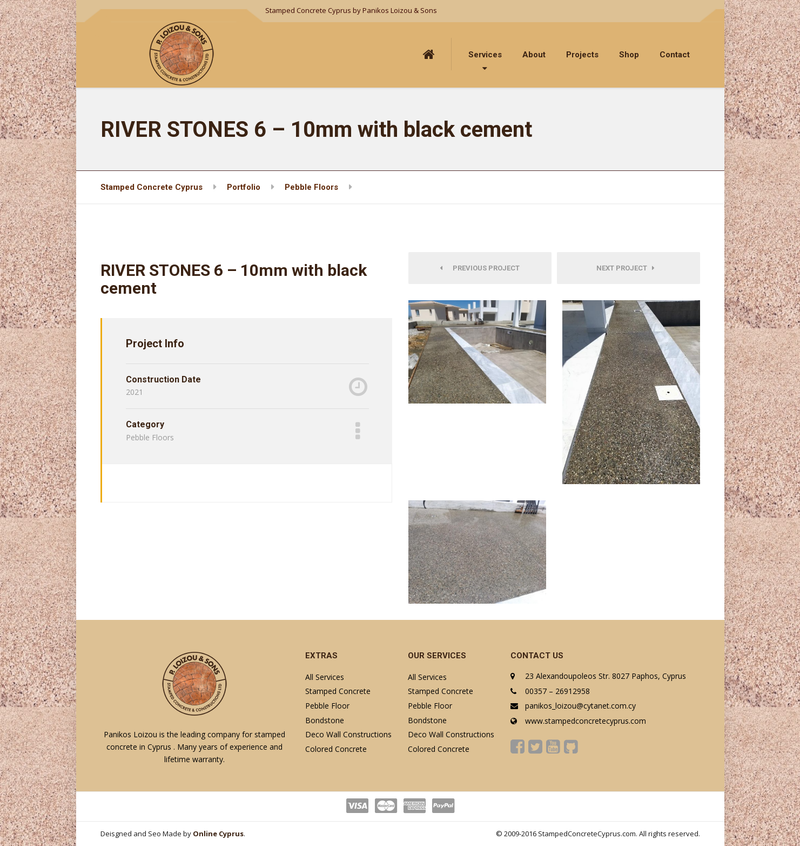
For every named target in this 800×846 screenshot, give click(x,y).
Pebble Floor (327, 705)
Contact (675, 55)
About (534, 55)
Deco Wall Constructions (348, 734)
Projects (582, 55)
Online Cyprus (218, 833)
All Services (324, 677)
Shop (629, 55)
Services (485, 55)
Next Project (625, 268)
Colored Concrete (336, 749)
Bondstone (324, 720)
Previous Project (480, 268)
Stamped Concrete (338, 691)
